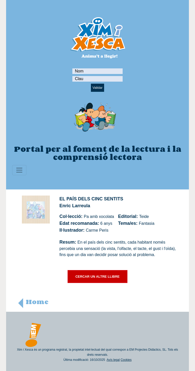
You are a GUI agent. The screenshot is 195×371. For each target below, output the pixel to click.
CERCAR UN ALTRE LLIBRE (97, 276)
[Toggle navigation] (19, 170)
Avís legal (113, 360)
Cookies (126, 360)
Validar (97, 88)
